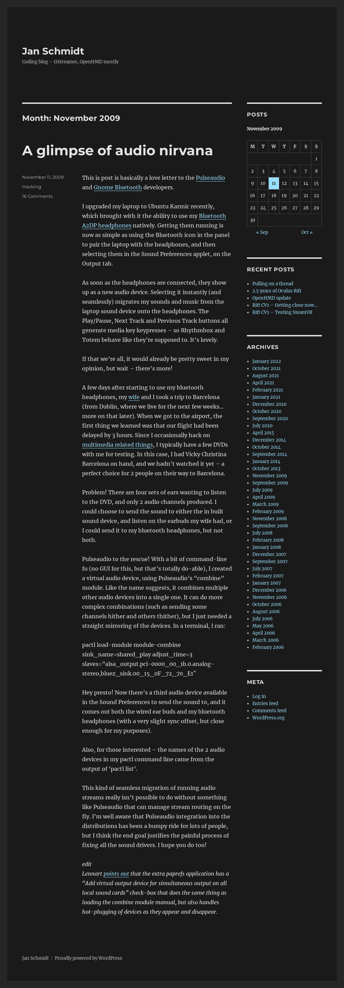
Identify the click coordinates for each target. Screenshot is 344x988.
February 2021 (267, 390)
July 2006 (262, 619)
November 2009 (269, 476)
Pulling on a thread (272, 284)
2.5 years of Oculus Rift (276, 291)
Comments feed (269, 711)
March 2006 (265, 640)
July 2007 (262, 569)
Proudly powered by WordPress (88, 958)
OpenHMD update (271, 298)
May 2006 (263, 626)
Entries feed (265, 703)
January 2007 (266, 583)
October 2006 (267, 604)
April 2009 (263, 497)
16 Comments (37, 196)
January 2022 (266, 361)
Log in (259, 696)
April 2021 (263, 383)
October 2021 (266, 368)
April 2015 (263, 433)
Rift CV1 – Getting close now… (284, 305)
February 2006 (268, 647)
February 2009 (268, 511)
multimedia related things (117, 444)
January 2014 (266, 461)
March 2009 (265, 504)
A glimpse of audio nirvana (117, 150)
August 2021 (265, 376)
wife (134, 397)
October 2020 (266, 411)
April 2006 (263, 633)
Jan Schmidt (53, 51)
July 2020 (262, 426)
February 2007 (268, 576)
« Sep (262, 232)
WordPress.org (268, 718)
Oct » (307, 232)
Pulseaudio (210, 177)
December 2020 (269, 404)
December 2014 (269, 440)
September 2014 (269, 454)
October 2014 (266, 447)
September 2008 (270, 526)
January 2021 (266, 397)
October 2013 (266, 469)
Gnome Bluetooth (118, 187)
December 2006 (269, 590)
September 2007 (270, 561)
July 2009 (262, 490)
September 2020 (270, 418)
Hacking (31, 186)
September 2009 (270, 483)
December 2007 (269, 554)
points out (116, 873)
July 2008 (262, 533)
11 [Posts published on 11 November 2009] (274, 183)
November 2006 (269, 597)
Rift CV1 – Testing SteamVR (282, 312)
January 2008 (266, 547)
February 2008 (268, 540)
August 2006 (266, 612)
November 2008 (269, 519)
